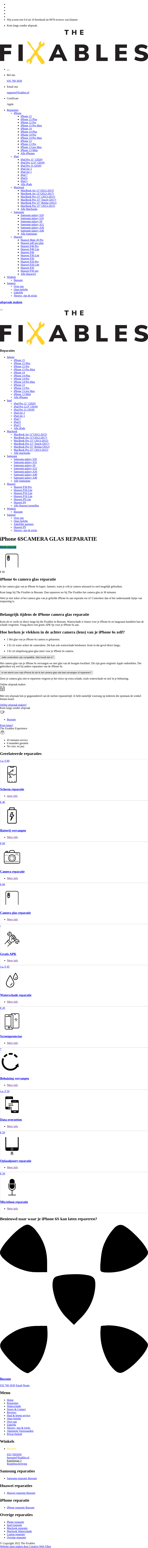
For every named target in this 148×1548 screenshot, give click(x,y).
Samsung (19, 212)
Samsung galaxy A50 (32, 227)
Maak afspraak (8, 547)
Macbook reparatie (17, 1528)
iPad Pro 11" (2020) (31, 159)
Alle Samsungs (29, 233)
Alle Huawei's (28, 273)
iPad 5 (24, 181)
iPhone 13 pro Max (31, 147)
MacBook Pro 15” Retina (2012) (38, 202)
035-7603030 (14, 1454)
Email (19, 1385)
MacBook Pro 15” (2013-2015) (38, 205)
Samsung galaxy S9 (31, 221)
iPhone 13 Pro (28, 144)
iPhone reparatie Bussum (20, 1507)
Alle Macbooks (29, 209)
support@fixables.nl (18, 92)
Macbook (19, 187)
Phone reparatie (15, 1522)
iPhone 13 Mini (29, 150)
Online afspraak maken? (13, 704)
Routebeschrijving (17, 1463)
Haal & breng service (18, 1415)
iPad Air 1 (26, 171)
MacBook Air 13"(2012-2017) (37, 193)
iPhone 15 (26, 116)
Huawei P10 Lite (23, 493)
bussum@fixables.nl (18, 1457)
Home (10, 1400)
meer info (12, 795)
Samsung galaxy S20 (32, 215)
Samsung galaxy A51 (32, 224)
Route (26, 1385)
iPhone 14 (26, 128)
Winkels (11, 277)
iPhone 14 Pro (28, 134)
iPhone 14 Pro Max (31, 137)
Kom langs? (6, 725)
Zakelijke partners (24, 524)
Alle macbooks (22, 453)
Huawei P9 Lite (22, 499)
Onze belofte (21, 289)
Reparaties (13, 110)
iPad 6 (24, 178)
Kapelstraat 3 (14, 1460)
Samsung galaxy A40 (32, 230)
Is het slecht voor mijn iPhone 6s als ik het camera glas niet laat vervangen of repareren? (46, 672)
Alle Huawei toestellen (26, 505)
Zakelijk (18, 292)
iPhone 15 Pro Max (31, 125)
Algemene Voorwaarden (20, 1430)
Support (11, 283)
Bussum (18, 280)
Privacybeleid (14, 1434)
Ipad (9, 400)
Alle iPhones (28, 153)
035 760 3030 (14, 80)
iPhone (17, 113)
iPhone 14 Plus (29, 131)
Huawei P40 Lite (30, 249)
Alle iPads (26, 184)
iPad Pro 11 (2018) (31, 165)
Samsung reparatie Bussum (22, 1478)
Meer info (12, 837)
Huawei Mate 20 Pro (32, 239)
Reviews (11, 1412)
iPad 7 (24, 175)
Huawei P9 (20, 502)
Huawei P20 (27, 267)
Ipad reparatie (14, 1525)
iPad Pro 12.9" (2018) (33, 162)
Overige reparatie (16, 1537)
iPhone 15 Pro (28, 122)
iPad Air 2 (26, 168)
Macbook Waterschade (19, 1531)
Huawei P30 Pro (23, 487)
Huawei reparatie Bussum (21, 1492)
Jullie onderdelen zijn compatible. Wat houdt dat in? (27, 657)
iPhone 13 (26, 141)
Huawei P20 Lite (30, 264)
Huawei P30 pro (29, 270)
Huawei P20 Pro (30, 261)
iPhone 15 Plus (29, 119)
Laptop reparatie (16, 1534)
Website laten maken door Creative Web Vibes (25, 1546)
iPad (16, 156)
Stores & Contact (16, 1409)
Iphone (10, 357)
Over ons (19, 286)
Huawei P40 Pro (30, 246)
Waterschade (14, 1406)
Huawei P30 (27, 258)
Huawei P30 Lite (30, 255)
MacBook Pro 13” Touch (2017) (38, 199)
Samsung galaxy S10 (32, 218)
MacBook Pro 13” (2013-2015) (38, 196)
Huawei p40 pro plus (32, 243)
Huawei (18, 236)
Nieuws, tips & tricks (25, 295)
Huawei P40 (27, 252)
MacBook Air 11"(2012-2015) (37, 190)
